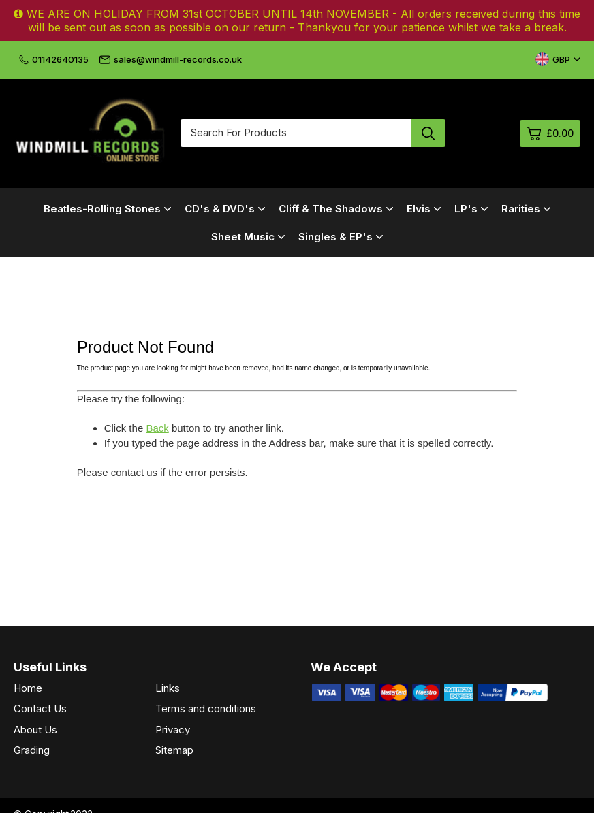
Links (167, 688)
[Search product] (428, 133)
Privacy (172, 729)
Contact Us (40, 708)
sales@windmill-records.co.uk (170, 59)
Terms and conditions (205, 708)
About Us (35, 729)
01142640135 (54, 59)
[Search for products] (296, 133)
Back (157, 428)
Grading (32, 750)
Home (28, 688)
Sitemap (174, 750)
